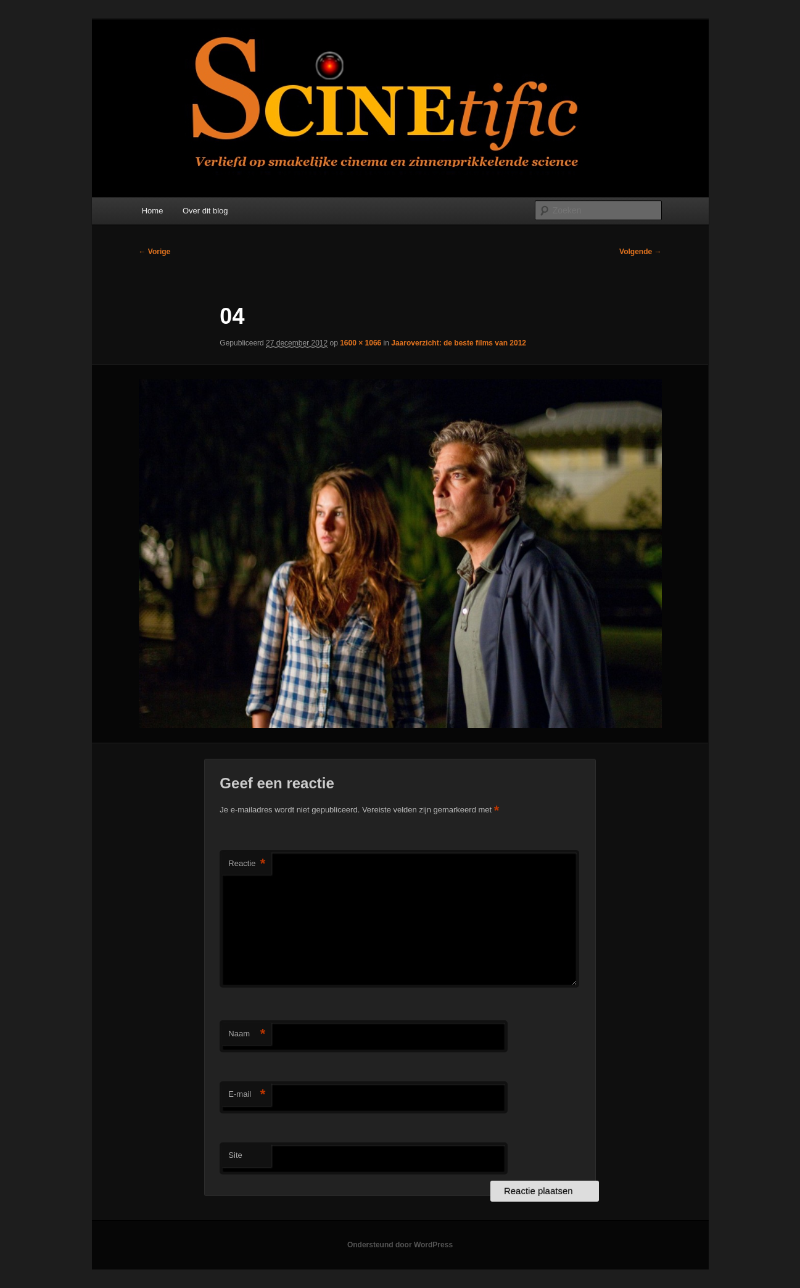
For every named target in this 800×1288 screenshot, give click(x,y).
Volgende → (640, 251)
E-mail (246, 1095)
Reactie (246, 864)
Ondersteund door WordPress (400, 1245)
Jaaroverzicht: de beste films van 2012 (458, 343)
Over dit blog (205, 210)
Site (235, 1155)
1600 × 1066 (360, 343)
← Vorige (155, 251)
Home (152, 210)
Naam (246, 1034)
